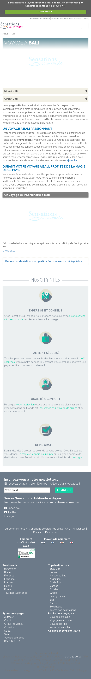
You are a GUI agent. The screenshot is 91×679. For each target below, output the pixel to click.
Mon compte (34, 18)
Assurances (79, 528)
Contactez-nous (57, 18)
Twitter (12, 512)
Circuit (7, 620)
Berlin (7, 572)
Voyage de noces (14, 637)
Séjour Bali (11, 91)
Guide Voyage (78, 18)
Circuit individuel (13, 623)
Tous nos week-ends (15, 592)
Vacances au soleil (60, 627)
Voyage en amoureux (62, 620)
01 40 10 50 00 (73, 656)
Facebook (14, 508)
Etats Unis (55, 568)
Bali (52, 599)
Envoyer (62, 490)
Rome (7, 589)
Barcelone (10, 568)
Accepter (44, 11)
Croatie (54, 589)
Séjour (7, 630)
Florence (9, 575)
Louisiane (55, 572)
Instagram (10, 516)
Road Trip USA (12, 641)
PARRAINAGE (68, 18)
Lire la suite (9, 250)
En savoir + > (58, 5)
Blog (86, 18)
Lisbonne (9, 579)
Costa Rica (56, 582)
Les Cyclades (57, 596)
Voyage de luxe (58, 623)
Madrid (8, 586)
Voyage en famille (60, 617)
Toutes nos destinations (63, 610)
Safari (7, 634)
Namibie (54, 603)
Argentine (55, 579)
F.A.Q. (68, 528)
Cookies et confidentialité (64, 630)
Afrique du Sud (58, 575)
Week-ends (10, 565)
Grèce (53, 592)
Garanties (38, 532)
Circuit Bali (11, 98)
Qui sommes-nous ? (15, 528)
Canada (54, 586)
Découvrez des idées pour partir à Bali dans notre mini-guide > (43, 261)
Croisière (9, 627)
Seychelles (56, 606)
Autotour (9, 617)
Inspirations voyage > (61, 613)
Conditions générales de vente (46, 528)
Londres (9, 582)
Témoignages (45, 18)
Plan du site (51, 532)
